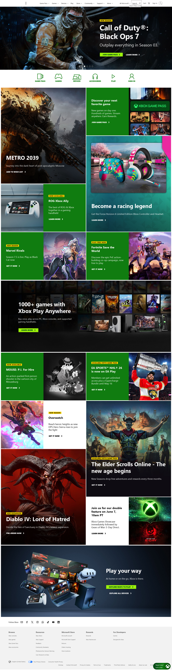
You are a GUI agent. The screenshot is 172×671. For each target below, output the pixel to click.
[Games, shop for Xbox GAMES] (58, 76)
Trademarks (107, 665)
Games (54, 3)
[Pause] (79, 66)
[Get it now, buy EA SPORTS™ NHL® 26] (98, 389)
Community (88, 3)
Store (78, 3)
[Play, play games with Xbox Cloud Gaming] (113, 76)
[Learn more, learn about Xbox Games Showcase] (99, 533)
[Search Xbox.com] (136, 3)
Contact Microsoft (71, 665)
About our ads (143, 665)
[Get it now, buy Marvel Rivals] (13, 265)
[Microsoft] (17, 3)
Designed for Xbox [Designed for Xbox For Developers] (118, 639)
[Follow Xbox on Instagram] (37, 622)
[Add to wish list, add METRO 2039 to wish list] (16, 171)
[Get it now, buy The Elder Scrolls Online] (98, 484)
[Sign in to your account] (157, 3)
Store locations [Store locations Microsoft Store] (66, 651)
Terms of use (97, 665)
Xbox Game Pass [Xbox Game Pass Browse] (13, 643)
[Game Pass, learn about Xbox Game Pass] (40, 76)
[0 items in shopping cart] (146, 3)
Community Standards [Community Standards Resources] (42, 647)
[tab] (84, 66)
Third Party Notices (119, 665)
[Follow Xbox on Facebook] (27, 622)
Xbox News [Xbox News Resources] (39, 635)
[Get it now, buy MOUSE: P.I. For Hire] (13, 387)
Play (72, 3)
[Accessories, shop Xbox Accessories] (95, 76)
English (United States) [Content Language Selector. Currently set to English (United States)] (18, 661)
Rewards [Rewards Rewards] (88, 635)
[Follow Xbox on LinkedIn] (58, 622)
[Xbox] (32, 3)
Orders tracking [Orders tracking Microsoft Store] (66, 647)
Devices (64, 3)
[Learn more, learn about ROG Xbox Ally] (56, 219)
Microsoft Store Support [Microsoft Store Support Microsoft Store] (68, 639)
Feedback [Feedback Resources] (38, 643)
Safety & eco (132, 665)
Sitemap (60, 665)
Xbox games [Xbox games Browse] (12, 639)
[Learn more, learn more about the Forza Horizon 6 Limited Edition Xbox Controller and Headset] (99, 220)
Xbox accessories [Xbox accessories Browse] (13, 647)
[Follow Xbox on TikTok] (48, 622)
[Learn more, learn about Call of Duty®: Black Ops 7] (134, 54)
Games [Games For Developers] (115, 635)
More (109, 3)
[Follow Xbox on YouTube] (53, 622)
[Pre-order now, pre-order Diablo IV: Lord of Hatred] (15, 533)
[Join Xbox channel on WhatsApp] (43, 622)
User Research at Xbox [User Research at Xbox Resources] (42, 655)
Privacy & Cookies (85, 665)
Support (100, 3)
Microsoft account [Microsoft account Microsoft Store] (67, 635)
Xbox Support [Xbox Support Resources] (39, 639)
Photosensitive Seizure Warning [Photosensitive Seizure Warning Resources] (45, 651)
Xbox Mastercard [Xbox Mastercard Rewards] (91, 639)
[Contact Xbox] (22, 622)
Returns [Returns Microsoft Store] (64, 643)
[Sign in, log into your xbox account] (132, 76)
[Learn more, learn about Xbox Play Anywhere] (28, 330)
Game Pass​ (43, 3)
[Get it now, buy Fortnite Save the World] (98, 269)
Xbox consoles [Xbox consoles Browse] (13, 635)
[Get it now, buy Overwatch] (55, 435)
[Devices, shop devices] (77, 77)
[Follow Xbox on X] (32, 622)
